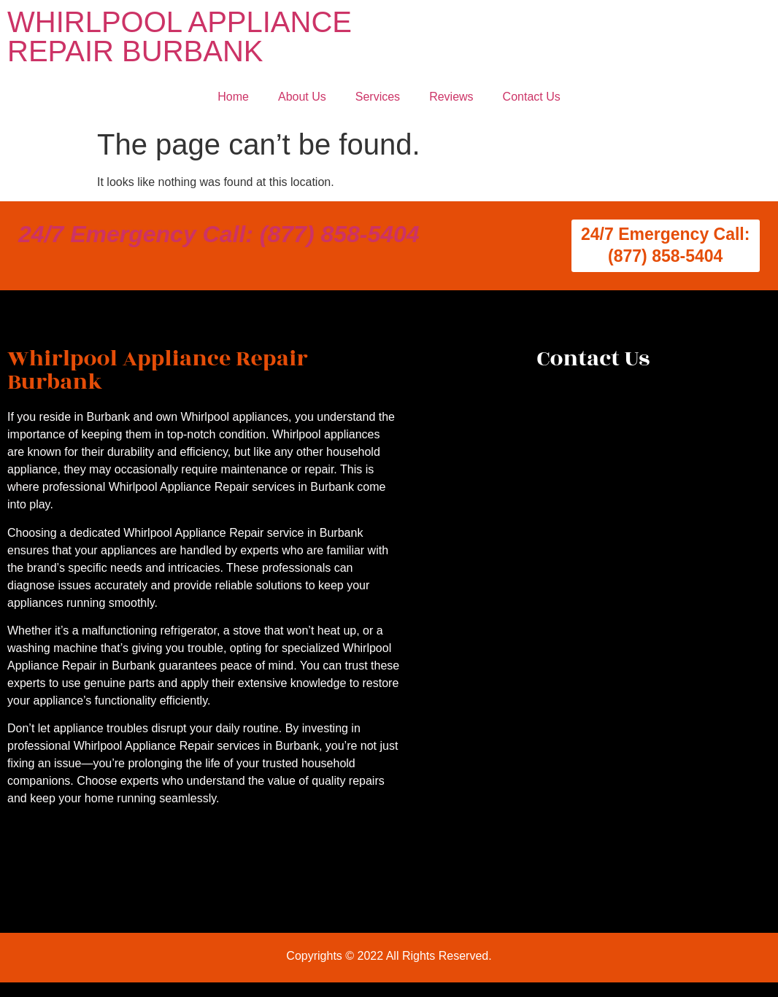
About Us (302, 96)
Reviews (451, 96)
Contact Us (532, 96)
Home (233, 96)
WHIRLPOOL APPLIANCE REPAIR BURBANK (179, 36)
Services (377, 96)
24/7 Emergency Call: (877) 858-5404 (219, 234)
